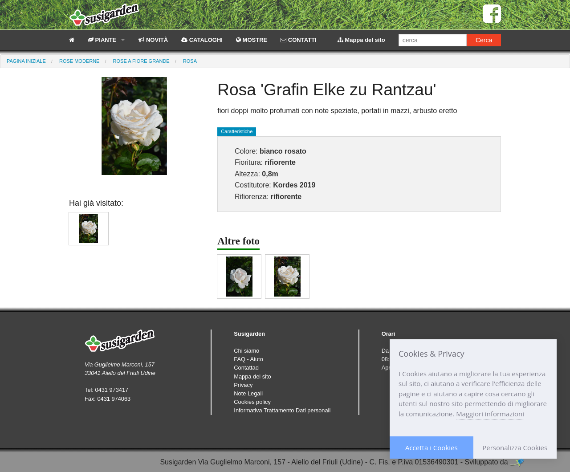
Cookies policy (252, 402)
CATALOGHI (202, 40)
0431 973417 (111, 390)
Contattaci (247, 367)
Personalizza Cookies (514, 447)
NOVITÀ (153, 40)
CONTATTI (298, 40)
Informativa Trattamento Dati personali (282, 410)
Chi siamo (246, 350)
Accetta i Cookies (431, 447)
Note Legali (248, 393)
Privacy (243, 385)
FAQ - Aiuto (248, 359)
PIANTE (102, 40)
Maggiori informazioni (490, 413)
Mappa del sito (361, 40)
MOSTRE (251, 40)
